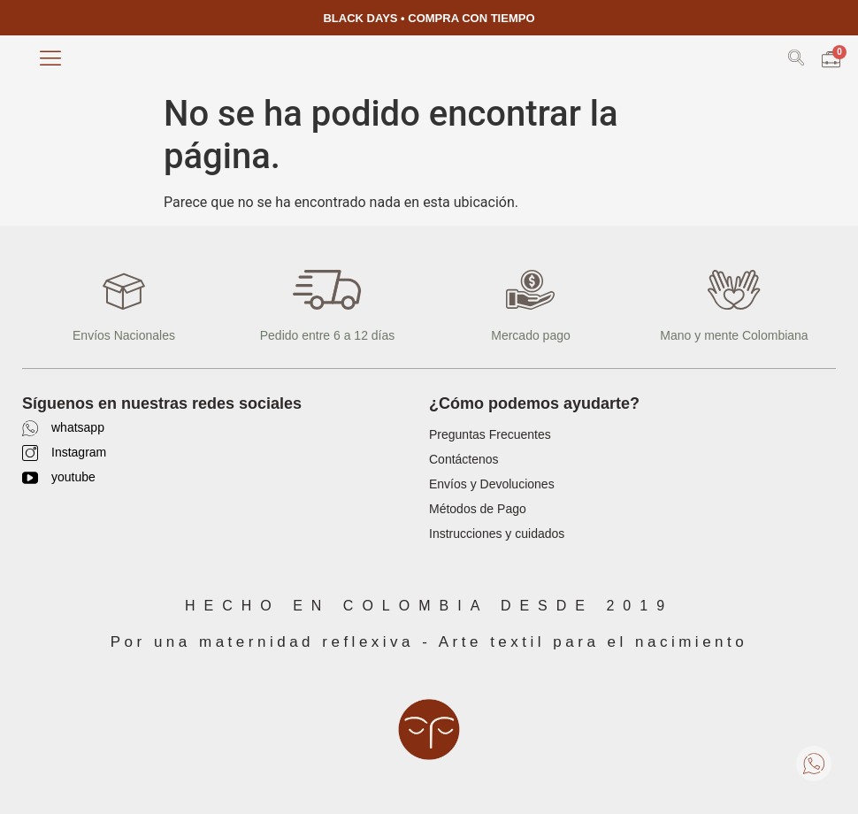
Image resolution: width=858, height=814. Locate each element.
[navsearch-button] (796, 61)
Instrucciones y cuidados (496, 533)
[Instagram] (30, 453)
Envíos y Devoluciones (492, 484)
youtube (73, 477)
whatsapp (77, 427)
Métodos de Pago (477, 509)
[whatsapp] (30, 428)
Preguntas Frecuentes (490, 434)
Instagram (78, 452)
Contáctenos (464, 459)
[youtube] (30, 478)
